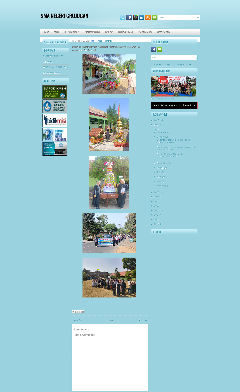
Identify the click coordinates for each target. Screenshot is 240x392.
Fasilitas (109, 32)
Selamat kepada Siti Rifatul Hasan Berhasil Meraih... (173, 141)
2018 (156, 210)
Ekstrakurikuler (72, 32)
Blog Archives (184, 64)
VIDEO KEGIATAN (163, 32)
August (160, 167)
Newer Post (77, 320)
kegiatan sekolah (50, 72)
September (162, 163)
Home (46, 32)
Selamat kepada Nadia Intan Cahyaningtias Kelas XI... (170, 155)
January (160, 186)
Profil (57, 32)
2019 (156, 206)
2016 (156, 219)
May (159, 181)
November (162, 132)
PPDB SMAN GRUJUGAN (55, 67)
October (160, 137)
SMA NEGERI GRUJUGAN (64, 16)
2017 (156, 215)
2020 (156, 201)
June (159, 176)
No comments (105, 41)
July (159, 172)
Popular (157, 64)
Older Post (143, 320)
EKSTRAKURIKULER (53, 56)
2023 (156, 129)
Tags (169, 64)
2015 (156, 224)
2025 (156, 120)
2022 (156, 192)
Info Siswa (47, 61)
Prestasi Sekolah (92, 32)
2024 (156, 124)
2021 (156, 197)
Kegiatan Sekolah (126, 32)
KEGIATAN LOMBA (145, 32)
